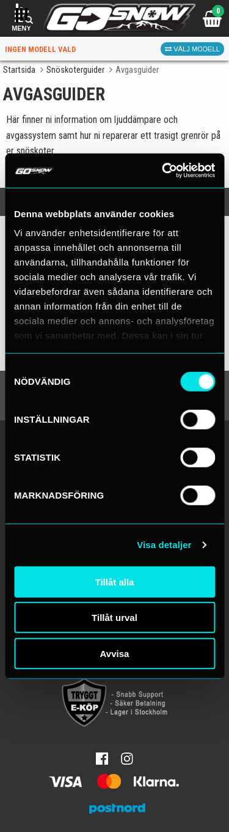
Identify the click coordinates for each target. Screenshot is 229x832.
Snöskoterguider (75, 70)
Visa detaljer (164, 545)
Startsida (19, 70)
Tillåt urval (114, 617)
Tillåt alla (114, 581)
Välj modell (192, 49)
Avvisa (114, 653)
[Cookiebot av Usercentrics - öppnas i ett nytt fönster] (163, 171)
